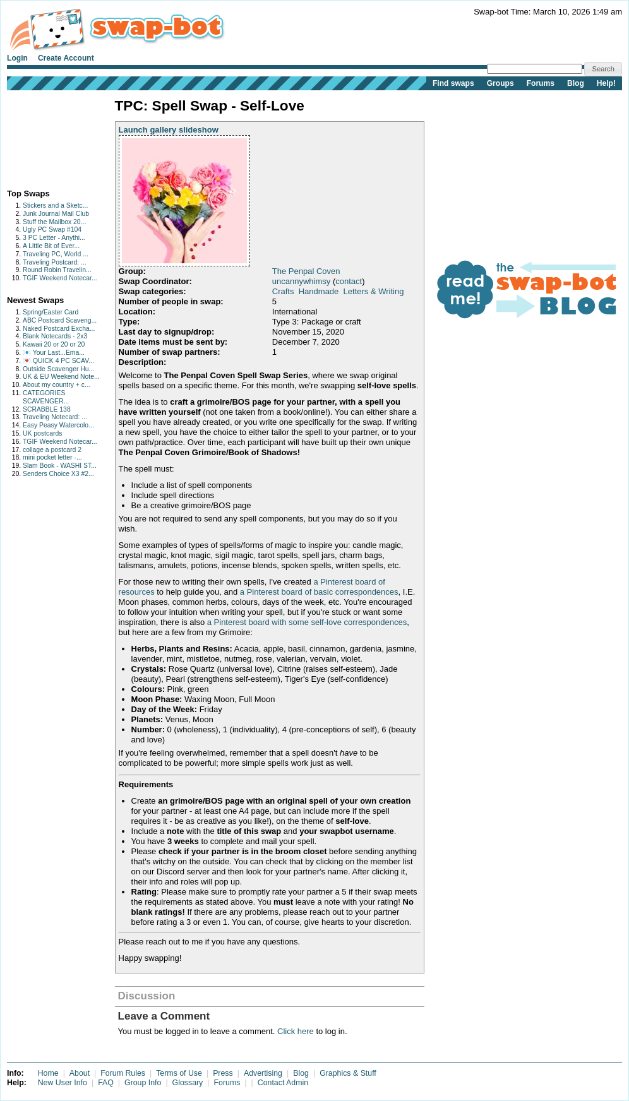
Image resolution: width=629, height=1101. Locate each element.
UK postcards (42, 433)
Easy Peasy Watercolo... (58, 425)
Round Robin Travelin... (57, 269)
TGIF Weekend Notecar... (60, 278)
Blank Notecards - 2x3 (55, 336)
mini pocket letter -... (52, 457)
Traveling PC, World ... (55, 254)
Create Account (66, 58)
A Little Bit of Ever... (51, 245)
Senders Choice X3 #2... (58, 473)
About (79, 1073)
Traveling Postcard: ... (55, 262)
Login (17, 58)
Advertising (263, 1073)
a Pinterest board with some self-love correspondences (307, 622)
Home (48, 1073)
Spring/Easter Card (50, 312)
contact (348, 281)
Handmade (319, 291)
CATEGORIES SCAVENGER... (46, 397)
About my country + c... (56, 384)
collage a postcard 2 (52, 449)
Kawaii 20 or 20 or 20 (54, 344)
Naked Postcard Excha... (59, 328)
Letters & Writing (374, 291)
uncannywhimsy (301, 281)
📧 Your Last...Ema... (54, 352)
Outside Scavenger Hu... (58, 369)
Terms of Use (179, 1073)
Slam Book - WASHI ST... (60, 465)
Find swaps (453, 83)
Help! (606, 83)
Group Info (142, 1082)
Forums (540, 83)
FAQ (106, 1082)
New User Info (62, 1082)
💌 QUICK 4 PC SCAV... (58, 360)
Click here (295, 1031)
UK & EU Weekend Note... (61, 376)
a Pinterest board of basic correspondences (319, 592)
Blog (575, 83)
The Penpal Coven (306, 271)
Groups (500, 83)
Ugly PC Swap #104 (52, 229)
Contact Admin (283, 1082)
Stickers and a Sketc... (55, 205)
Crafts (283, 291)
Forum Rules (122, 1073)
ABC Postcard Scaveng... (60, 320)
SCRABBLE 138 (47, 409)
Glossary (187, 1082)
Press (223, 1073)
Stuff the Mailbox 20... (54, 221)
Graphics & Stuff (348, 1073)
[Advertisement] (46, 136)
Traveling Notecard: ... (55, 417)
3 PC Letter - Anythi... (54, 237)
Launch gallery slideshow (169, 129)
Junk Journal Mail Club (56, 213)
